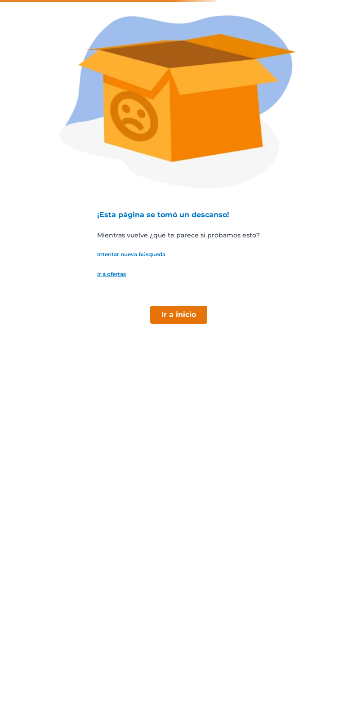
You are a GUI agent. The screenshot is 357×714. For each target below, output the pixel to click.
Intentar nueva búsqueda (131, 254)
